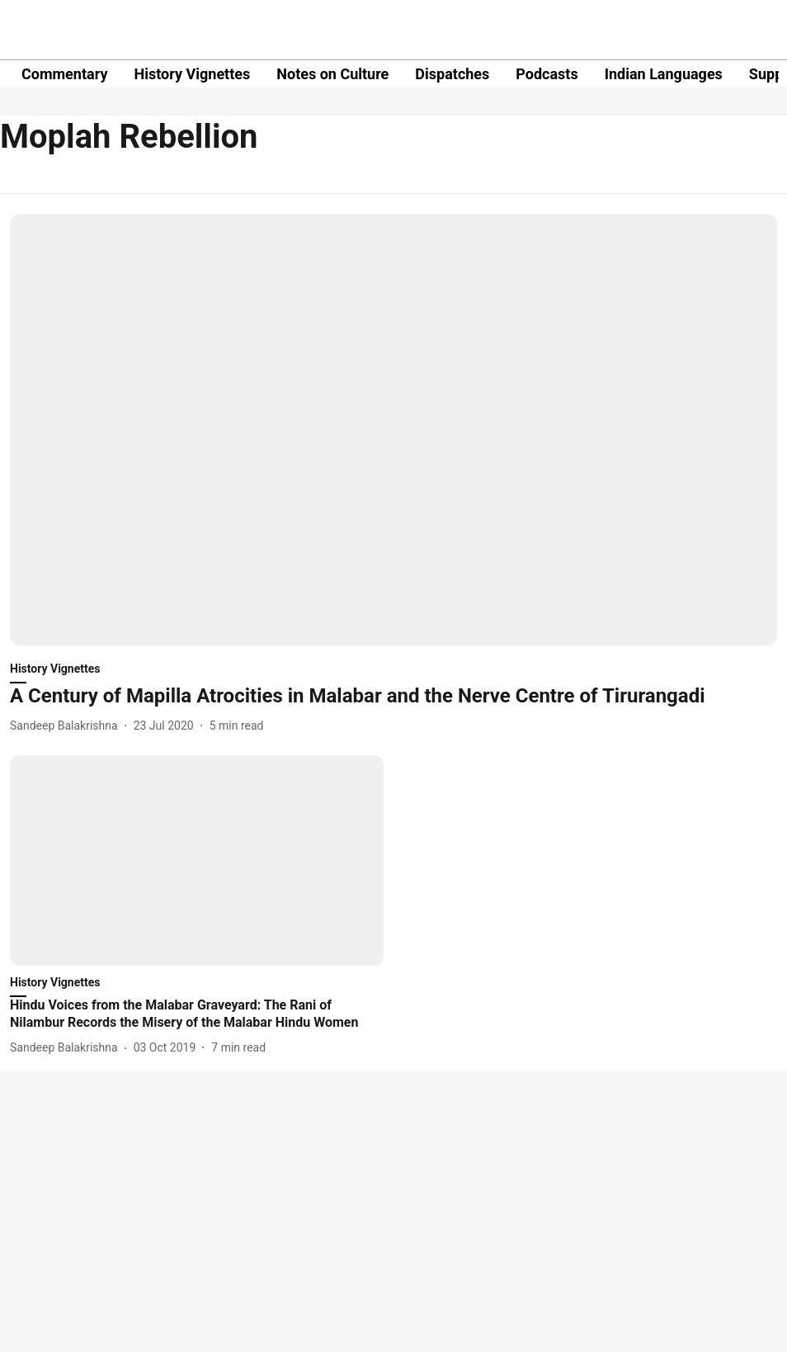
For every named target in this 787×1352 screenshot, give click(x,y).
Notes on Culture (332, 74)
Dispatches (452, 74)
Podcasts (546, 74)
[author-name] (67, 726)
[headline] (393, 696)
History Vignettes (192, 74)
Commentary (64, 74)
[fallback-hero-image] (393, 429)
